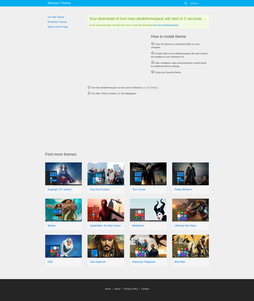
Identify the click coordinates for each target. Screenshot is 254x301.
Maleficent (138, 225)
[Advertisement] (116, 57)
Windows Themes (59, 3)
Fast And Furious (100, 189)
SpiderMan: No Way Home (105, 225)
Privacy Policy (131, 289)
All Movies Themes (57, 22)
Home (108, 289)
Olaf (50, 261)
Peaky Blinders (183, 189)
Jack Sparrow (98, 261)
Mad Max (180, 261)
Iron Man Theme (56, 17)
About (117, 289)
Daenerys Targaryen (144, 261)
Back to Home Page (58, 26)
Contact (145, 289)
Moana (52, 225)
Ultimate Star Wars (185, 225)
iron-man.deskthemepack (165, 25)
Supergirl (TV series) (59, 189)
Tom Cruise (138, 189)
